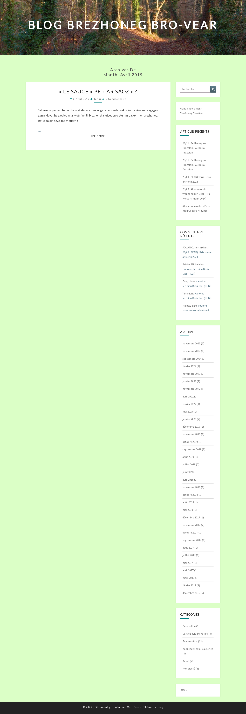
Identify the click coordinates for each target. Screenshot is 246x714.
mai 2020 (187, 411)
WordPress (134, 707)
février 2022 (189, 404)
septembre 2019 (191, 449)
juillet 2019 (188, 464)
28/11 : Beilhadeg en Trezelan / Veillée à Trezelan (194, 147)
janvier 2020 (189, 419)
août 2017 (188, 547)
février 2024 (189, 366)
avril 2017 (188, 570)
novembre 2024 (191, 351)
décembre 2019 (191, 426)
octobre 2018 (190, 494)
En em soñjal (189, 641)
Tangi (97, 98)
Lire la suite (99, 136)
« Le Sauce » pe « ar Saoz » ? (98, 91)
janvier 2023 (189, 381)
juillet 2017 (188, 555)
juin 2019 (187, 472)
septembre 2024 (191, 358)
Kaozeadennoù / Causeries (197, 649)
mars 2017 (188, 578)
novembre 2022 (191, 388)
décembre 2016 (191, 593)
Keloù (185, 661)
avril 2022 (188, 396)
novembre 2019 (191, 434)
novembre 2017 (191, 525)
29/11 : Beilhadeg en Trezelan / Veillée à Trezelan (194, 164)
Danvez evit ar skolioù (195, 633)
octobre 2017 (190, 532)
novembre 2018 (191, 487)
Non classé (188, 668)
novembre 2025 (191, 343)
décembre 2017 (191, 517)
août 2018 (188, 502)
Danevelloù (189, 626)
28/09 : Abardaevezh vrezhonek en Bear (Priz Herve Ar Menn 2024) (196, 193)
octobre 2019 (190, 441)
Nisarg (158, 707)
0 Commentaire (116, 98)
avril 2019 (188, 479)
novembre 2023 (191, 373)
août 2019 (188, 457)
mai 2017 (187, 562)
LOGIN (183, 690)
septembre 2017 (191, 540)
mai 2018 (187, 509)
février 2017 (189, 585)
